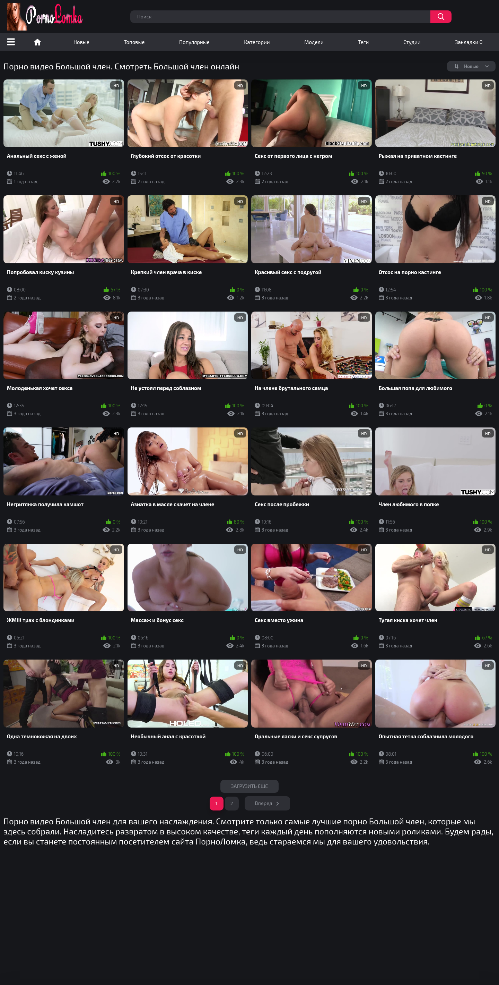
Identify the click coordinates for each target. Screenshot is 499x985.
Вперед (263, 803)
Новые (81, 42)
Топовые (134, 42)
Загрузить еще (249, 786)
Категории (257, 42)
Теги (363, 42)
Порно (37, 42)
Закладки (468, 42)
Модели (314, 42)
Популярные (194, 42)
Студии (412, 42)
